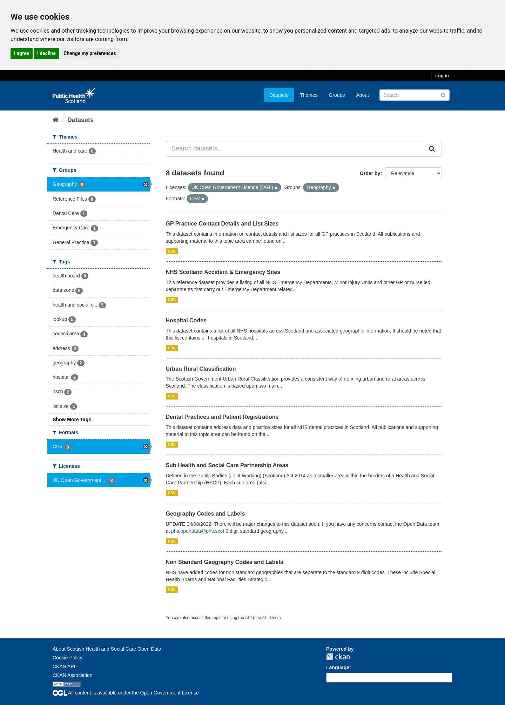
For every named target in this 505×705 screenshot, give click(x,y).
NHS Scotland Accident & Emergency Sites (223, 272)
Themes (309, 95)
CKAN (338, 656)
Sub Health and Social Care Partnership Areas (227, 465)
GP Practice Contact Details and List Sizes (222, 224)
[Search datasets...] (295, 149)
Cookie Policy (67, 657)
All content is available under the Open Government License (126, 693)
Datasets (279, 95)
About (362, 95)
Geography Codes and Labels (205, 514)
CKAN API (64, 666)
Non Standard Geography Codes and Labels (224, 562)
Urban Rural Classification (201, 369)
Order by (370, 173)
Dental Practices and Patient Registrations (222, 417)
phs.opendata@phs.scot (197, 531)
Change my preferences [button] (89, 53)
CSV (172, 251)
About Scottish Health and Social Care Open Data (107, 649)
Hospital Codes (186, 320)
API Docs (271, 617)
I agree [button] (21, 53)
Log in (442, 75)
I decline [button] (46, 53)
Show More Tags (72, 419)
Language (337, 667)
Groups (337, 95)
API (248, 617)
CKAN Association (73, 675)
